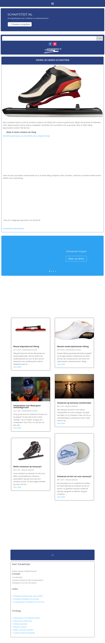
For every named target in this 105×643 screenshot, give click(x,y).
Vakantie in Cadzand (20, 627)
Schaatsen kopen (76, 252)
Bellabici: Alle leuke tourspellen (23, 630)
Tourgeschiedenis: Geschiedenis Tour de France (29, 602)
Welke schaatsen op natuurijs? (27, 466)
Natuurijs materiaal (28, 470)
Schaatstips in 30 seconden (30, 599)
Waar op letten (76, 259)
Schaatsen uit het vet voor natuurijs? (74, 476)
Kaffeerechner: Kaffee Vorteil (22, 621)
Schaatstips (17, 599)
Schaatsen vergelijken (20, 24)
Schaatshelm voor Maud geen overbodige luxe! (27, 406)
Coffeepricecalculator (20, 624)
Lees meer (17, 367)
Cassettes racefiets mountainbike (24, 633)
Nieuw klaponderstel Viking (26, 346)
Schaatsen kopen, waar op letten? (32, 596)
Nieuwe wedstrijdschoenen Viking (73, 346)
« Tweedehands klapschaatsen (12, 228)
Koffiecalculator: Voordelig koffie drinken (26, 618)
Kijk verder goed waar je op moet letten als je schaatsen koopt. (27, 136)
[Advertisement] (53, 155)
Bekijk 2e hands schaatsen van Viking (21, 132)
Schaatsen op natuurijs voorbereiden (74, 403)
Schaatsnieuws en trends (29, 350)
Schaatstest (17, 596)
